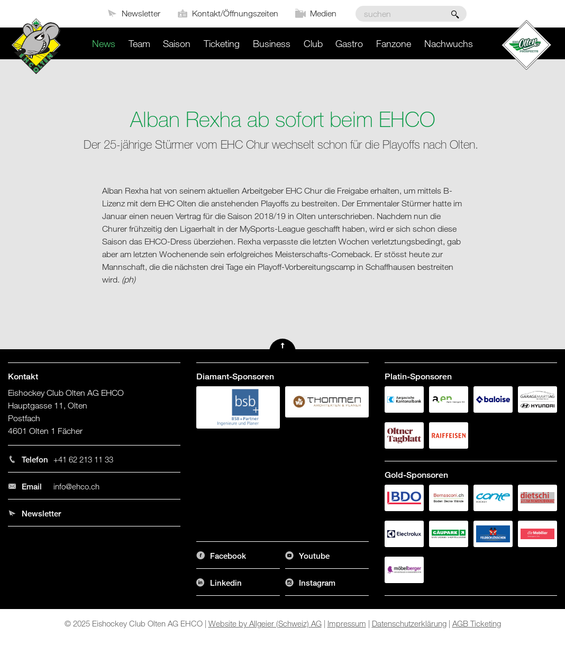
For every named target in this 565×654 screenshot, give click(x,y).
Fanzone (393, 43)
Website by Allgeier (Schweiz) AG (265, 623)
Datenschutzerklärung (409, 623)
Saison (176, 43)
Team (139, 43)
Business (271, 43)
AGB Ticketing (476, 623)
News (103, 43)
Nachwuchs (448, 43)
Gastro (349, 43)
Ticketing (222, 43)
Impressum (346, 623)
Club (313, 43)
